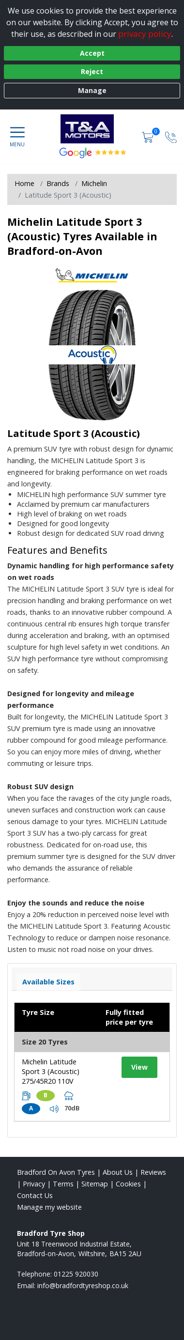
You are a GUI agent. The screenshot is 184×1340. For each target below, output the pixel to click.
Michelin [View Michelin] (94, 183)
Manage (92, 90)
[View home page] (92, 128)
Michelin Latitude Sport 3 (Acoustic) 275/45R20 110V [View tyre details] (50, 1071)
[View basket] (148, 136)
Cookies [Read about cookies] (128, 1183)
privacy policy (144, 33)
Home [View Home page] (24, 183)
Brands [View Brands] (57, 183)
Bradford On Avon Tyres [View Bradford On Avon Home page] (56, 1172)
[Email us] (82, 1285)
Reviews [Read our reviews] (153, 1172)
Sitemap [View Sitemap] (94, 1183)
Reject (92, 71)
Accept (92, 53)
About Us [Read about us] (118, 1172)
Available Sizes (48, 981)
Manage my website (49, 1207)
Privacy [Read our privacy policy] (34, 1183)
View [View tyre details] (139, 1067)
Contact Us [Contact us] (35, 1195)
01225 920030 (76, 1273)
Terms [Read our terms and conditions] (63, 1183)
